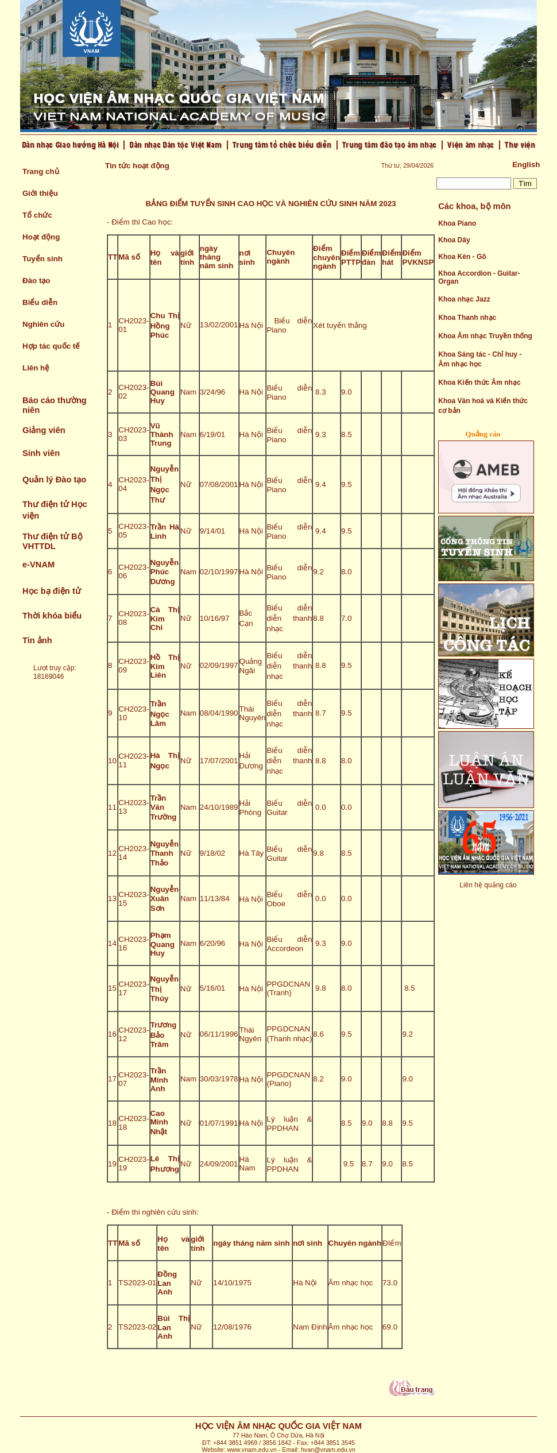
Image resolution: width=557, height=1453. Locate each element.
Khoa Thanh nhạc (467, 318)
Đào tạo (36, 280)
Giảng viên (43, 430)
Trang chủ (40, 171)
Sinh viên (41, 453)
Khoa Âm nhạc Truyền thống (485, 336)
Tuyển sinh (42, 258)
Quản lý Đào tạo (54, 479)
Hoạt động (41, 237)
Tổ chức (37, 215)
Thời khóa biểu (52, 615)
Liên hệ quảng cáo (487, 885)
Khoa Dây (454, 240)
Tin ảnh (37, 640)
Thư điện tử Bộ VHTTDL (52, 541)
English (526, 164)
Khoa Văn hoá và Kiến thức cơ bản (483, 406)
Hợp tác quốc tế (51, 346)
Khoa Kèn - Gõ (462, 257)
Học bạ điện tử (51, 591)
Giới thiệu (40, 193)
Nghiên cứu (43, 324)
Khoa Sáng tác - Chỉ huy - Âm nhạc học (479, 359)
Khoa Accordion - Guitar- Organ (479, 277)
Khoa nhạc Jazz (464, 299)
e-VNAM (38, 564)
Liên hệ (35, 368)
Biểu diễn (39, 302)
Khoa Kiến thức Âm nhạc (479, 382)
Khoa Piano (457, 223)
